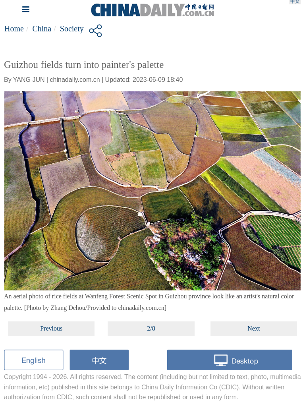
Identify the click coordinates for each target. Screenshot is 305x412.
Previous (51, 328)
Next (253, 328)
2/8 (151, 328)
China (41, 28)
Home (14, 28)
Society (72, 28)
